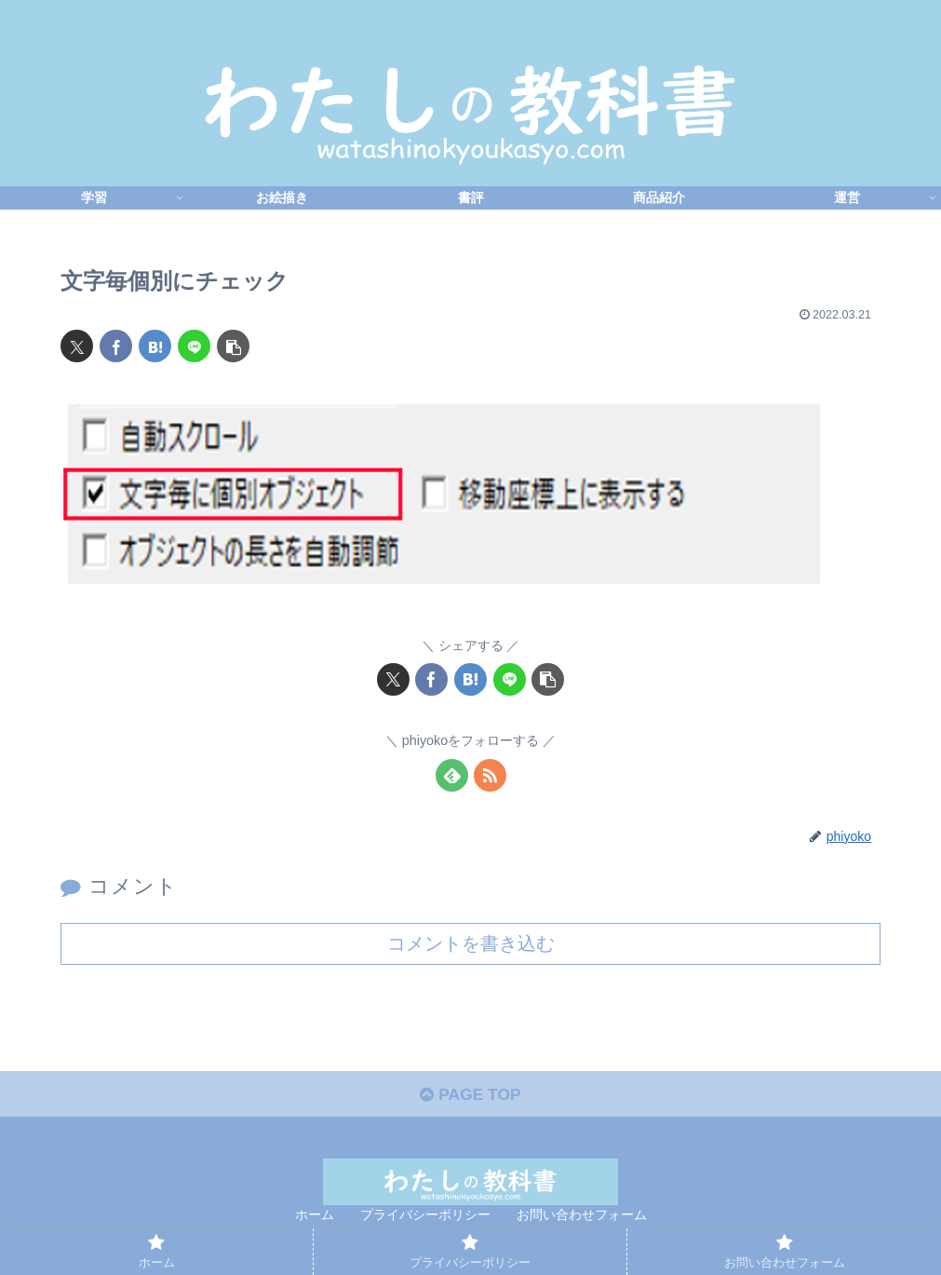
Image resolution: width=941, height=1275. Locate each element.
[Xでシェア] (76, 346)
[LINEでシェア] (194, 346)
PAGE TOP (470, 1097)
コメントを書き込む (471, 943)
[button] (233, 346)
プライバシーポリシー (425, 1217)
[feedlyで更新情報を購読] (452, 775)
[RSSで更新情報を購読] (490, 775)
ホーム (314, 1217)
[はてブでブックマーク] (155, 346)
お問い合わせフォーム (582, 1217)
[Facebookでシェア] (116, 346)
